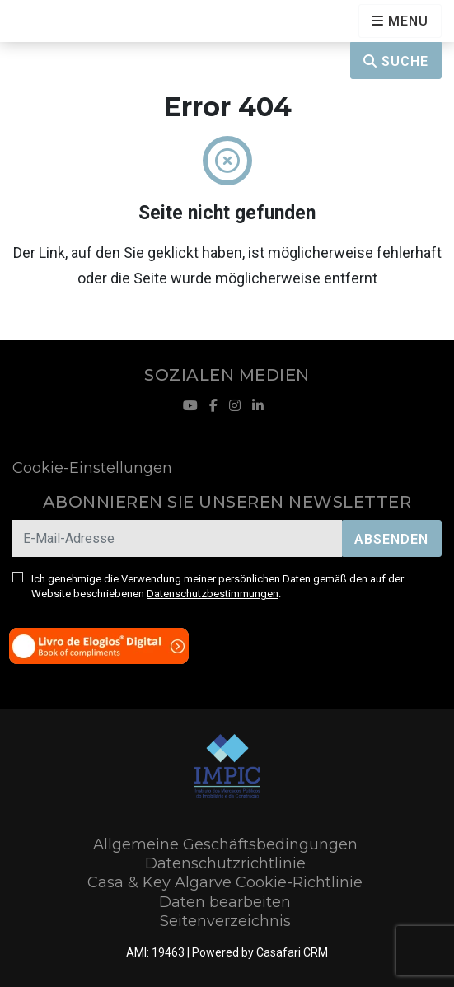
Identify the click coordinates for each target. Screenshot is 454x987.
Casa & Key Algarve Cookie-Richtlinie (225, 882)
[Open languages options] (400, 21)
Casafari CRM (292, 952)
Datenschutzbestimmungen (212, 593)
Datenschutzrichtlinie (225, 863)
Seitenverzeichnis (225, 921)
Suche (395, 61)
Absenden (391, 539)
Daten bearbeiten (225, 902)
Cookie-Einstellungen (92, 468)
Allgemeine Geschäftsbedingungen (225, 844)
